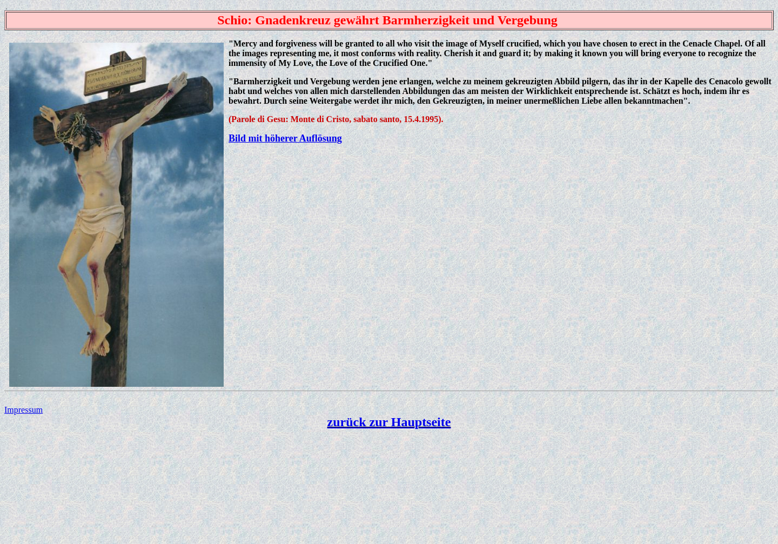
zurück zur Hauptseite (389, 422)
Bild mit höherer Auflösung (285, 138)
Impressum (23, 409)
